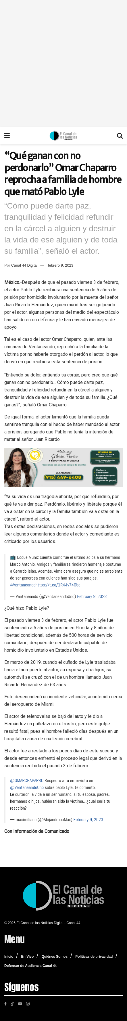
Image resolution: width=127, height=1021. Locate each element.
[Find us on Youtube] (20, 1003)
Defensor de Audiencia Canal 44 (30, 966)
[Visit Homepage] (63, 136)
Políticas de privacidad (94, 957)
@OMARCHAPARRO (26, 780)
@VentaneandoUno (27, 787)
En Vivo (27, 957)
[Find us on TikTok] (12, 1003)
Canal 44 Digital (24, 265)
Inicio (8, 957)
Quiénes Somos (54, 957)
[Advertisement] (63, 63)
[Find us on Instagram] (28, 1003)
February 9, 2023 (88, 820)
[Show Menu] (7, 135)
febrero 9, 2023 (60, 265)
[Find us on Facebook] (5, 1003)
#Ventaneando (22, 585)
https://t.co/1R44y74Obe (57, 585)
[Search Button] (120, 135)
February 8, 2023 (92, 596)
